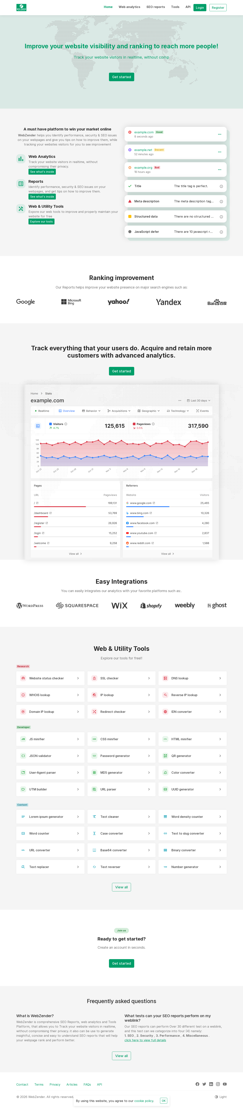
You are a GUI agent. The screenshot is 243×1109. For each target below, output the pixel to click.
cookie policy (143, 1101)
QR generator (181, 756)
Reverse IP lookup (184, 695)
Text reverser (110, 867)
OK (164, 1100)
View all (121, 887)
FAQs (87, 1084)
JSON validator (40, 756)
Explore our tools (41, 221)
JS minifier (37, 739)
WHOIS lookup (39, 695)
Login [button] (200, 8)
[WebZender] (21, 7)
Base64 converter (113, 850)
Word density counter (187, 817)
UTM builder (38, 789)
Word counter (39, 833)
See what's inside (42, 171)
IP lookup (107, 695)
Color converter (183, 772)
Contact (22, 1084)
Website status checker (46, 678)
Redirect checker (112, 712)
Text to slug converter (187, 833)
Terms (38, 1084)
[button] (108, 7)
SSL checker (109, 678)
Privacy (55, 1084)
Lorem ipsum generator (46, 817)
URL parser (108, 789)
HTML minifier (181, 739)
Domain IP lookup (41, 712)
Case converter (111, 833)
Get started (121, 77)
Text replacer (39, 867)
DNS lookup (179, 678)
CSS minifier (109, 739)
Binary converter (183, 850)
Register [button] (218, 8)
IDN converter (181, 712)
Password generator (115, 756)
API (99, 1084)
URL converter (39, 850)
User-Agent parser (42, 772)
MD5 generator (111, 772)
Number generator (184, 867)
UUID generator (182, 789)
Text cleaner (109, 817)
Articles (71, 1084)
